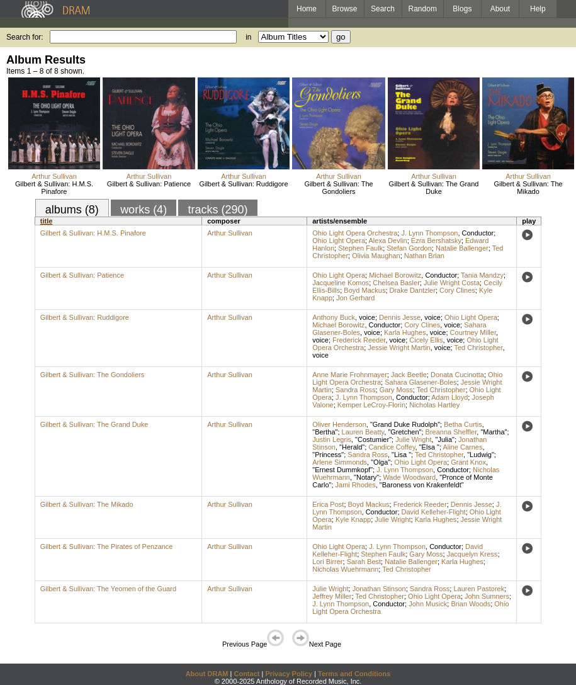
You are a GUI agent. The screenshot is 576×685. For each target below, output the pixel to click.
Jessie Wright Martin (399, 347)
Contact (246, 673)
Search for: (24, 37)
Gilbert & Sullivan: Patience (149, 184)
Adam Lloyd (449, 397)
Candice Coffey (391, 447)
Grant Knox (468, 462)
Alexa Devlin (388, 240)
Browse (345, 8)
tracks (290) (217, 209)
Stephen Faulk (360, 248)
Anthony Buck (333, 317)
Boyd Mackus (364, 290)
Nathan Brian (424, 255)
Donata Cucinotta (457, 374)
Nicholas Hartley (434, 405)
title (46, 221)
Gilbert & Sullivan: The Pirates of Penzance (106, 546)
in (248, 37)
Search (383, 8)
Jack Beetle (409, 374)
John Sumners (487, 596)
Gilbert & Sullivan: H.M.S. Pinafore (54, 187)
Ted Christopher (478, 347)
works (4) (143, 209)
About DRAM (207, 673)
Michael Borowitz (395, 275)
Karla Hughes (405, 332)
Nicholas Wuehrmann (345, 569)
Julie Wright (413, 439)
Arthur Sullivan (54, 176)
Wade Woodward (409, 477)
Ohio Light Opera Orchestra (354, 233)
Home (306, 8)
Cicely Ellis (426, 340)
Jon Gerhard (355, 298)
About (500, 8)
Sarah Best (364, 561)
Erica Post (328, 504)
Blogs (462, 8)
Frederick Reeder (358, 340)
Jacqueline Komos (340, 282)
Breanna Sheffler (451, 432)
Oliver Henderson (339, 424)
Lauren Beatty (363, 432)
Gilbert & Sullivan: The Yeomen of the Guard (108, 588)
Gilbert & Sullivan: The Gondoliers (338, 187)
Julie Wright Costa (452, 282)
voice (367, 317)
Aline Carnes (462, 447)
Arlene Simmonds (339, 462)
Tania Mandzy (482, 275)
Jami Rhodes (356, 485)
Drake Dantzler (413, 290)
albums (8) (72, 209)
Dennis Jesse (400, 317)
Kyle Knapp (353, 519)
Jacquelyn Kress (472, 554)
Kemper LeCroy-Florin (371, 405)
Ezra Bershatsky (436, 240)
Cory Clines (457, 290)
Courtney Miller (473, 332)
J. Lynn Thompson (429, 233)
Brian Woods (470, 604)
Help (538, 8)
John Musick (428, 604)
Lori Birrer (327, 561)
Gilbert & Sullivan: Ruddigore (243, 184)
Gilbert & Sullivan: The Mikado (528, 187)
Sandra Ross (356, 389)
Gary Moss (396, 389)
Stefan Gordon (409, 248)
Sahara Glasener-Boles (420, 382)
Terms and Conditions (354, 673)
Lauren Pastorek (478, 588)
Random (423, 8)
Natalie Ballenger (462, 248)
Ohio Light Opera (338, 240)
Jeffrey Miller (331, 596)
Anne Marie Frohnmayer (349, 374)
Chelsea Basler (396, 282)
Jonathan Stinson (379, 588)
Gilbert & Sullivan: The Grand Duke (434, 187)
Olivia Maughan (376, 255)
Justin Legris (331, 439)
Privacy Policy (288, 673)
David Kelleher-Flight (434, 512)
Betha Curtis (463, 424)
